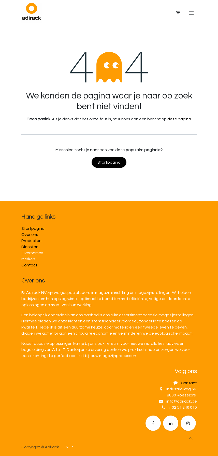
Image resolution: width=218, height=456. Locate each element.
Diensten (29, 247)
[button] (191, 438)
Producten (31, 241)
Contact (29, 265)
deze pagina (179, 119)
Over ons (29, 235)
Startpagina (109, 162)
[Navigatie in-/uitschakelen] (191, 13)
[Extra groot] (188, 423)
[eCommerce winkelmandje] (177, 12)
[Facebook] (153, 423)
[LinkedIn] (170, 423)
